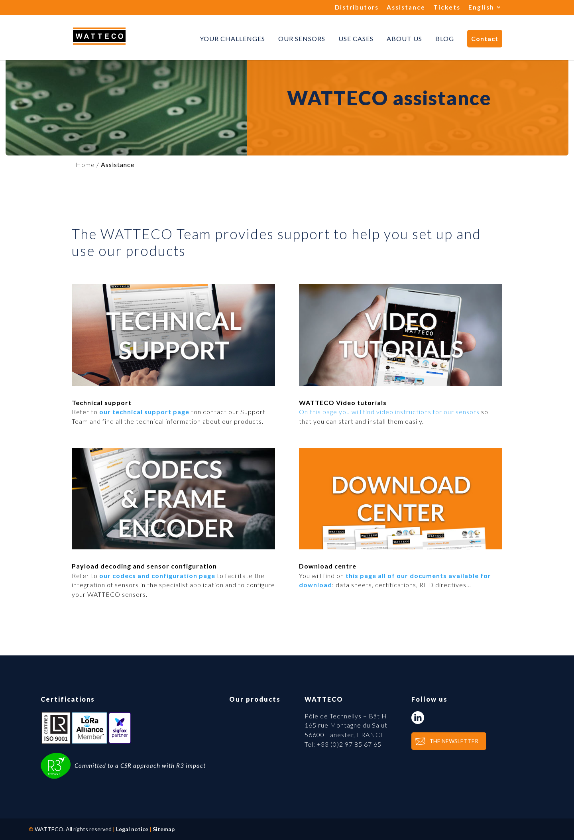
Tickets (446, 7)
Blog (444, 38)
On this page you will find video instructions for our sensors (389, 411)
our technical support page (144, 411)
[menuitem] (485, 9)
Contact (484, 38)
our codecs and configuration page (157, 575)
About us (404, 38)
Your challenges (232, 38)
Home (85, 164)
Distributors (357, 7)
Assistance (406, 7)
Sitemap (164, 829)
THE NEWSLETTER (453, 741)
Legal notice (132, 829)
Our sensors (301, 38)
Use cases (355, 38)
